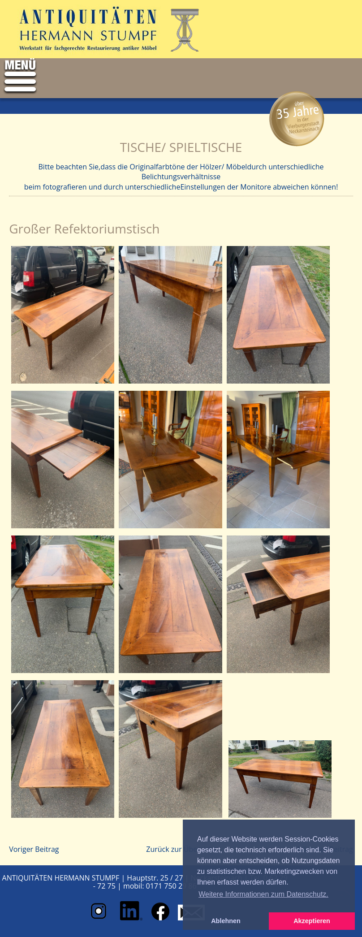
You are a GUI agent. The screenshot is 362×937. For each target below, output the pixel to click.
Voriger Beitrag (34, 849)
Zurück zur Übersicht (180, 849)
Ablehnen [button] (226, 920)
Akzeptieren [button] (311, 920)
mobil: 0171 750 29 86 (160, 886)
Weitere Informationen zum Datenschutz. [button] (263, 894)
